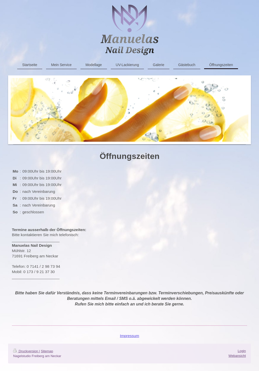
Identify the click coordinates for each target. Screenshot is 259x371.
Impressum (129, 336)
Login (242, 351)
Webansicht (237, 356)
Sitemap (47, 351)
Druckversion (26, 351)
